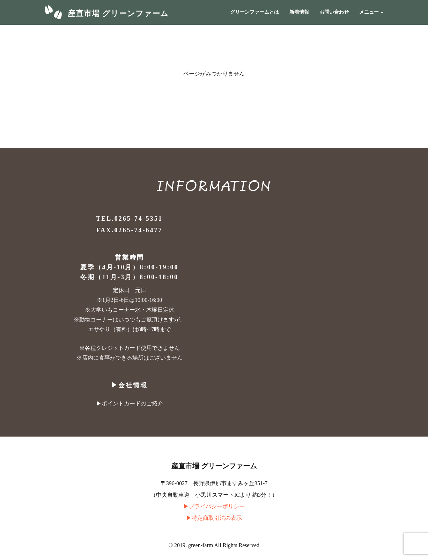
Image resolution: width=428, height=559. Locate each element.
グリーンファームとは (254, 12)
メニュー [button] (371, 12)
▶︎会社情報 (129, 385)
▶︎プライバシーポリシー (214, 506)
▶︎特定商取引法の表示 (214, 518)
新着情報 (299, 12)
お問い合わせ (334, 12)
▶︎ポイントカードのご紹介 (129, 403)
